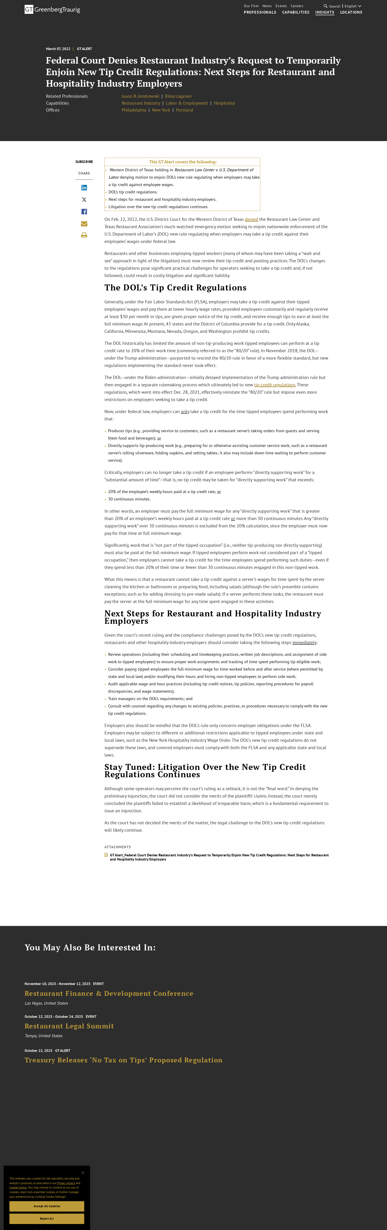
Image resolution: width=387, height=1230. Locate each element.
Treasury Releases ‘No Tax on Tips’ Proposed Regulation (124, 1066)
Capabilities (296, 12)
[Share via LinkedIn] (84, 188)
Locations (351, 12)
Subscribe (84, 161)
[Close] (82, 1185)
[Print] (84, 235)
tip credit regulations (275, 385)
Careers (297, 6)
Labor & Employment (187, 103)
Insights (325, 12)
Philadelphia (134, 110)
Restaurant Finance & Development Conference (109, 999)
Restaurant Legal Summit (69, 1030)
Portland (184, 110)
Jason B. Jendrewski (140, 96)
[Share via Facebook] (84, 212)
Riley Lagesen (178, 96)
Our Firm (251, 6)
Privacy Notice (66, 1195)
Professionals (260, 12)
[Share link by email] (84, 223)
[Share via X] (84, 200)
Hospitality (224, 103)
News (267, 6)
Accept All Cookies (47, 1219)
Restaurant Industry (141, 103)
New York (161, 110)
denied (251, 219)
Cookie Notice (18, 1200)
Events (281, 6)
